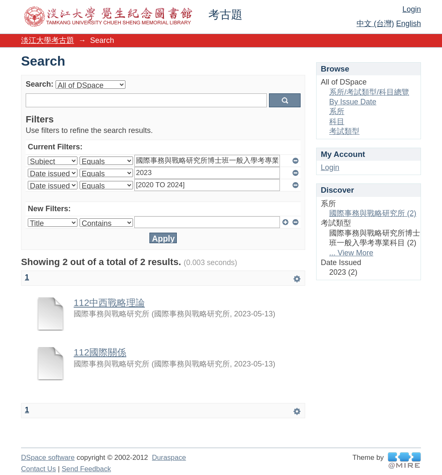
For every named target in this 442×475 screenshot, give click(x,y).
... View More (351, 253)
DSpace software (48, 458)
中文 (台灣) (375, 23)
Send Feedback (86, 469)
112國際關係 (100, 352)
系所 (336, 111)
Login (411, 9)
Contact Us (38, 469)
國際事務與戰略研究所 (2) (372, 213)
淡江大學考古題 (47, 40)
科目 (336, 121)
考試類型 (344, 131)
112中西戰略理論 (109, 302)
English (408, 23)
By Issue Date (352, 102)
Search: (39, 84)
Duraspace (169, 458)
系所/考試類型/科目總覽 (369, 92)
